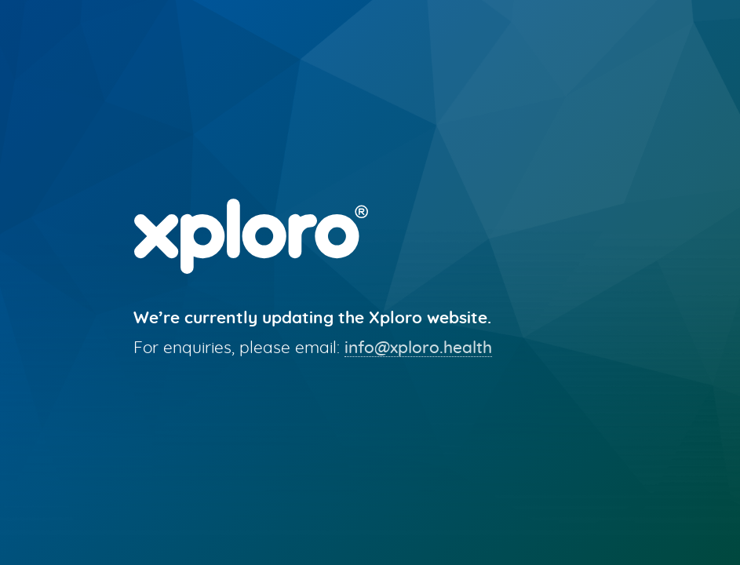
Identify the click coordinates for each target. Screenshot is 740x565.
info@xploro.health (418, 348)
